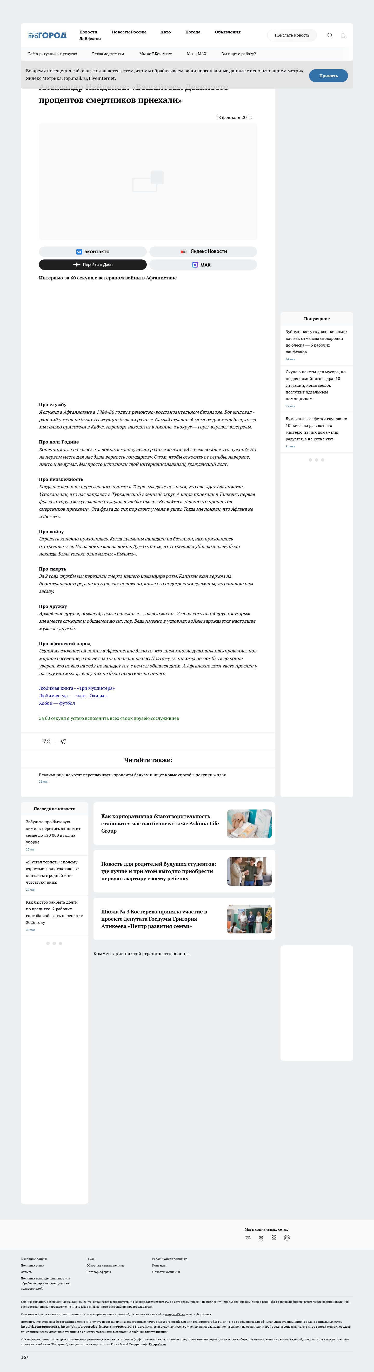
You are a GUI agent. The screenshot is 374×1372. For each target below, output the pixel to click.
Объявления (228, 31)
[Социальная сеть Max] (203, 264)
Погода (193, 31)
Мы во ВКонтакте (155, 53)
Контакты (159, 1265)
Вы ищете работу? (239, 53)
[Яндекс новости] (203, 252)
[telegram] (64, 741)
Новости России (129, 31)
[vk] (46, 741)
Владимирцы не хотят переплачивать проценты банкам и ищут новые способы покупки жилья (148, 778)
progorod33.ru (175, 1314)
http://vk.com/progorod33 (40, 1326)
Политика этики (32, 1265)
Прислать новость (292, 35)
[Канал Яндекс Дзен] (93, 264)
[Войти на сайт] (343, 35)
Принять (328, 75)
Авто (166, 31)
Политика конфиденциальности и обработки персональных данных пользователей (45, 1283)
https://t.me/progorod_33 (117, 1326)
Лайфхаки (90, 38)
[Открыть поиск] (330, 35)
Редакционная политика (169, 1259)
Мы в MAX (196, 53)
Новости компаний (166, 1272)
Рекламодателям (108, 53)
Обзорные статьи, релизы (105, 1265)
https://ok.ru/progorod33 (79, 1326)
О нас (90, 1259)
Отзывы (26, 1272)
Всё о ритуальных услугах (52, 53)
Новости (88, 31)
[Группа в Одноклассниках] (261, 1238)
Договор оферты (98, 1272)
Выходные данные (34, 1259)
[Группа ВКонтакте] (93, 252)
